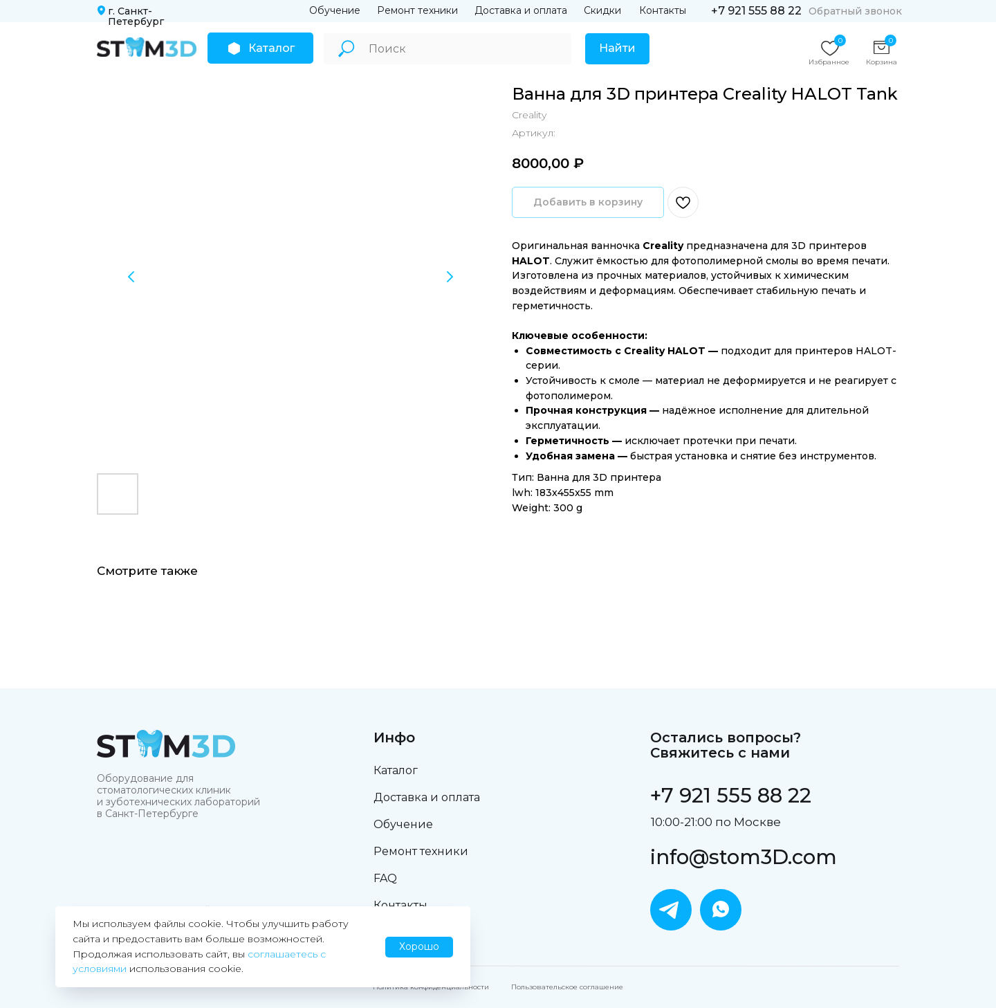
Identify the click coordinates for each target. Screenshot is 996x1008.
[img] (146, 47)
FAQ (385, 878)
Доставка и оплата (520, 10)
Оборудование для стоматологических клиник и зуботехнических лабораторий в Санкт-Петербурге (178, 796)
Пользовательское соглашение (567, 986)
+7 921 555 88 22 (756, 10)
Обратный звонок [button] (855, 11)
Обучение (334, 10)
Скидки (602, 10)
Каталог (396, 770)
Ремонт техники (417, 10)
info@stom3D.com (743, 857)
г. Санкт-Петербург (136, 16)
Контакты (662, 10)
